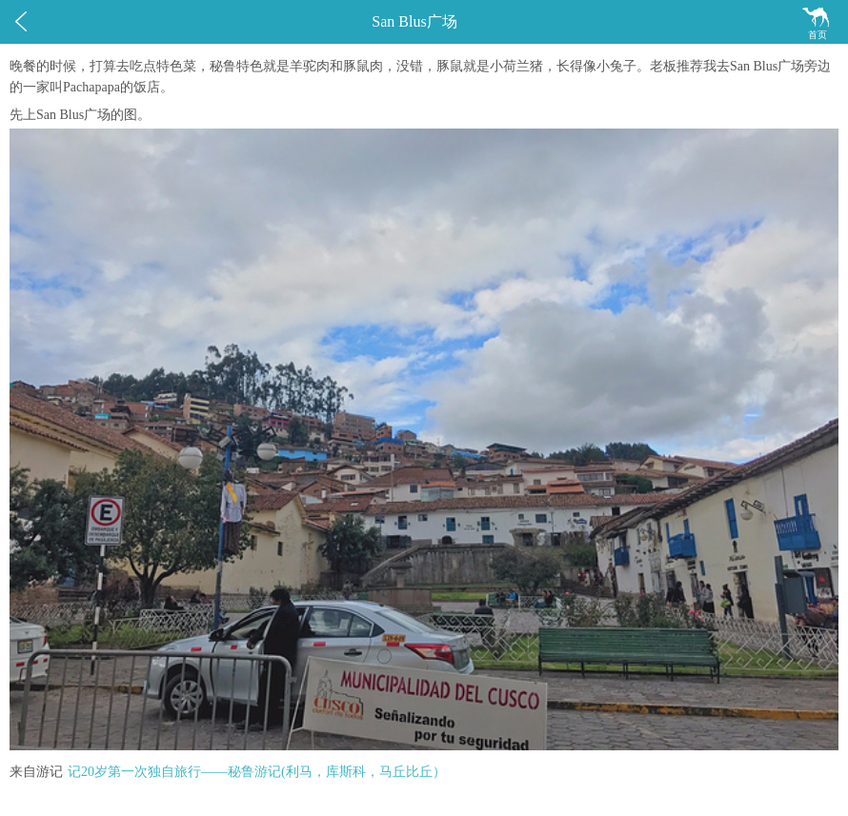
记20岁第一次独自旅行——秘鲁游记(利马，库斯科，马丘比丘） (257, 772)
